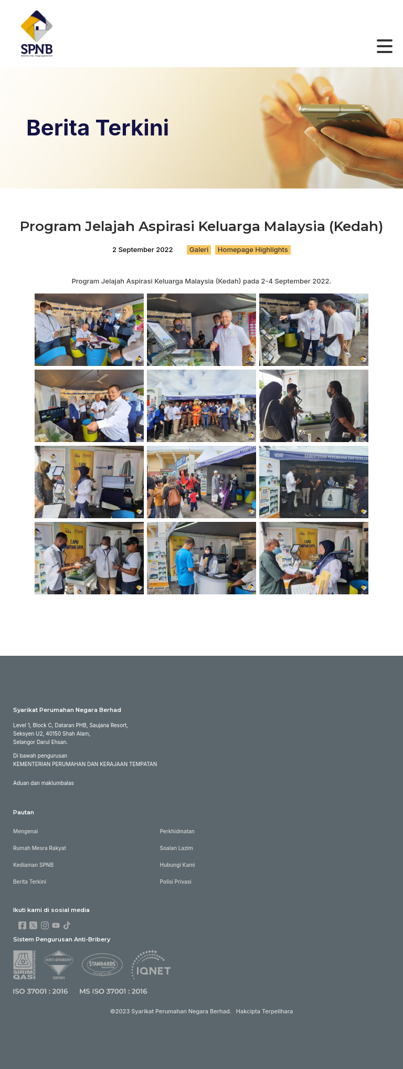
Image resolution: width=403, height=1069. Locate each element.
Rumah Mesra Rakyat (39, 848)
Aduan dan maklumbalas (43, 783)
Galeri (198, 249)
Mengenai (25, 831)
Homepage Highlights (253, 249)
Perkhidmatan (177, 831)
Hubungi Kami (177, 865)
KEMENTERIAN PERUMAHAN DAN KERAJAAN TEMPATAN (85, 764)
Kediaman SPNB (33, 865)
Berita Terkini (29, 881)
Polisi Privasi (176, 881)
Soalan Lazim (176, 848)
